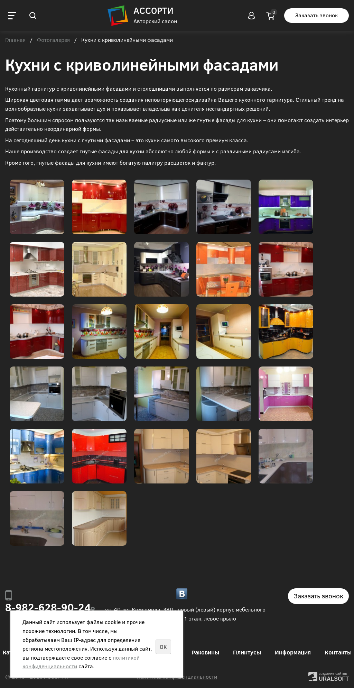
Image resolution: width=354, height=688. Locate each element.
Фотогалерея (53, 40)
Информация (293, 652)
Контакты (338, 652)
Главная (15, 40)
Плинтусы (247, 652)
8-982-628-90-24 (48, 607)
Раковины (205, 652)
